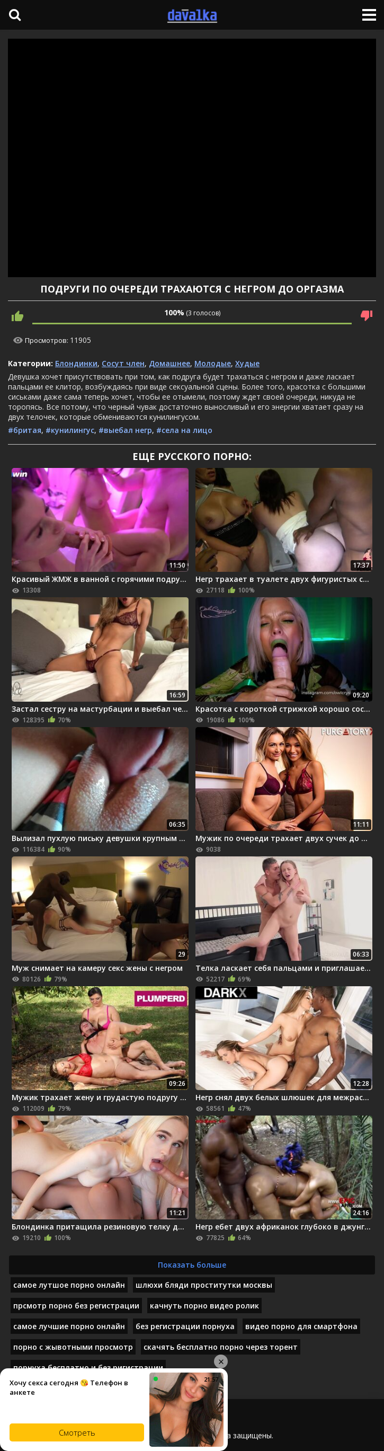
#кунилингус (70, 430)
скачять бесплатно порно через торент (221, 1347)
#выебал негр (125, 430)
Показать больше (192, 1265)
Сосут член (123, 363)
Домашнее (169, 363)
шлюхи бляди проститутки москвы (204, 1285)
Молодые (212, 363)
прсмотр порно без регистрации (76, 1305)
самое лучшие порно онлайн (69, 1326)
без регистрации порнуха (185, 1326)
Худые (247, 363)
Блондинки (76, 363)
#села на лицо (184, 430)
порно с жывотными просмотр (73, 1347)
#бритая (24, 430)
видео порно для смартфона (301, 1326)
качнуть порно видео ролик (204, 1305)
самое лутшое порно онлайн (69, 1285)
